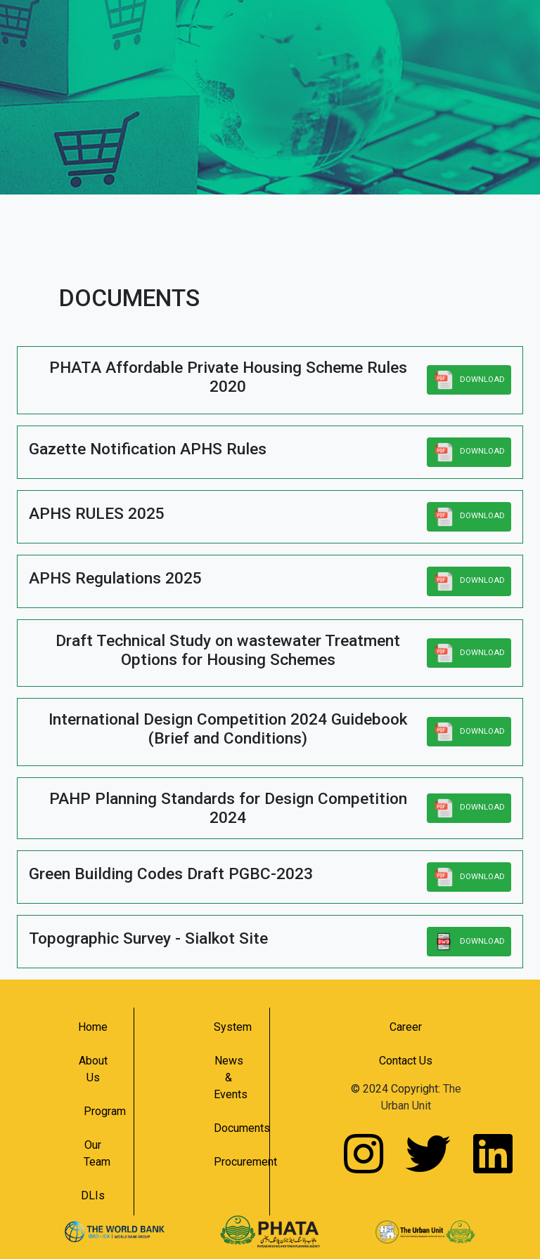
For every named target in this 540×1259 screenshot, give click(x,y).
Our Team (97, 1153)
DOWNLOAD (469, 379)
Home (93, 1027)
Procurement (234, 1161)
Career (406, 1027)
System (233, 1027)
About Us (93, 1069)
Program (99, 1111)
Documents (234, 1128)
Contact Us (405, 1060)
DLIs (93, 1195)
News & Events (231, 1077)
